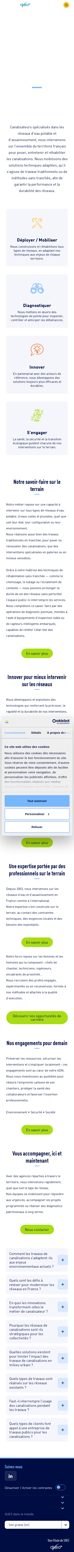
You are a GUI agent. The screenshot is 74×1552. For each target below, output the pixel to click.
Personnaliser (37, 813)
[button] (25, 5)
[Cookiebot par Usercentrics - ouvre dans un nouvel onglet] (52, 721)
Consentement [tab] (15, 732)
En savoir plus (37, 653)
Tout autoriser (37, 801)
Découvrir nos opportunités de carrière (37, 1017)
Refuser (37, 827)
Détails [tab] (36, 732)
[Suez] (11, 1476)
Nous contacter (37, 1229)
